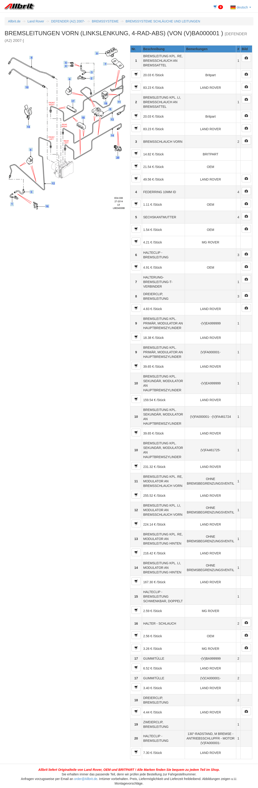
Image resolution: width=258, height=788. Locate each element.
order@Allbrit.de (85, 779)
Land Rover (35, 21)
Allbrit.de (14, 21)
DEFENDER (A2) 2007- (68, 21)
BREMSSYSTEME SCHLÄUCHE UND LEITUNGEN (163, 21)
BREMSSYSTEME (105, 21)
